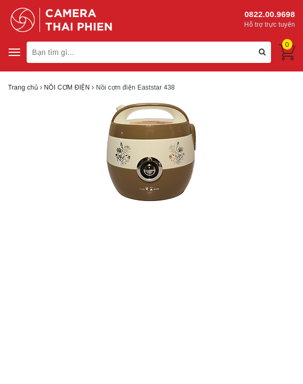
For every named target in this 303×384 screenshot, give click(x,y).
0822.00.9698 (269, 14)
